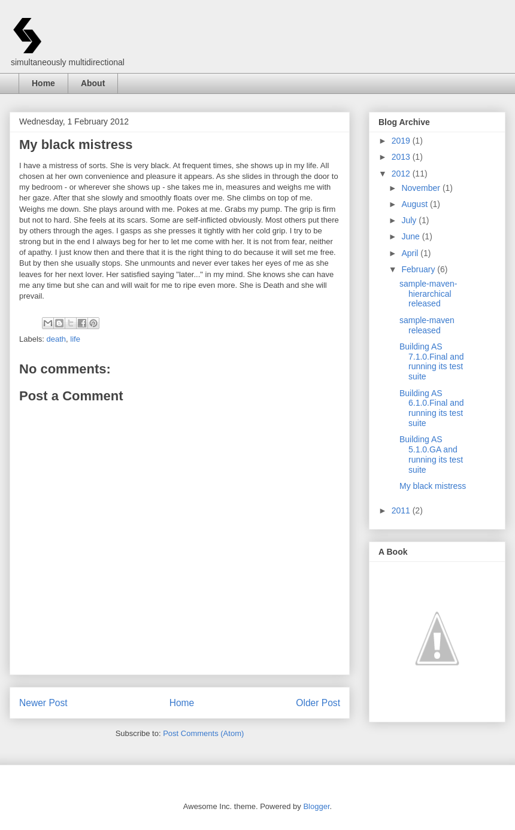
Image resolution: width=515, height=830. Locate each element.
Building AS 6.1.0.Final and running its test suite (431, 408)
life (75, 339)
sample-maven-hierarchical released (428, 294)
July (410, 220)
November (421, 188)
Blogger (316, 806)
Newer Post (43, 703)
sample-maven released (427, 325)
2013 (402, 157)
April (410, 253)
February (419, 269)
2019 (402, 140)
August (415, 204)
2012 (402, 173)
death (56, 339)
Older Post (318, 703)
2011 (402, 510)
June (411, 236)
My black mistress (432, 486)
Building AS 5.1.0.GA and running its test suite (431, 454)
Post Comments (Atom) (203, 733)
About (93, 83)
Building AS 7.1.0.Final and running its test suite (431, 361)
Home (43, 83)
